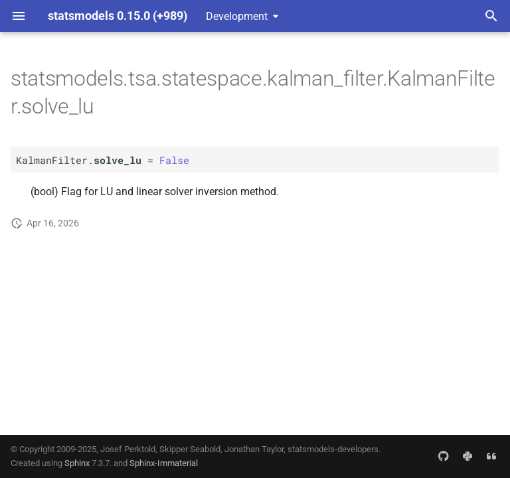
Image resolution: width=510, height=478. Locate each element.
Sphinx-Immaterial (163, 463)
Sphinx (77, 463)
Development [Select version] (237, 16)
